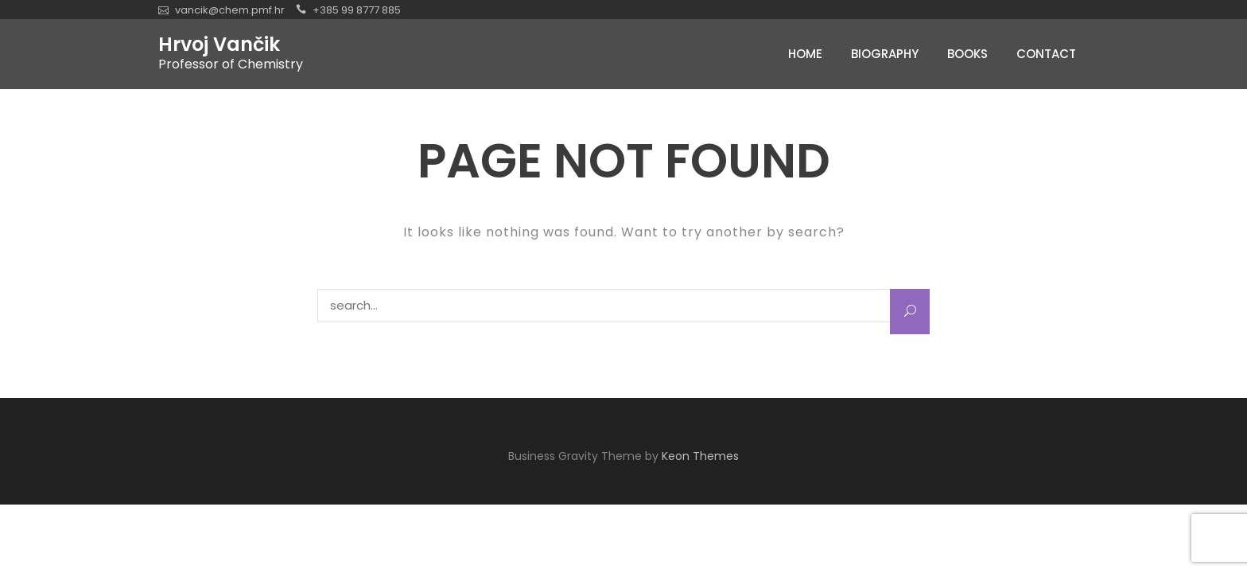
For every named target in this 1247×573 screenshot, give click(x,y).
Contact (1046, 53)
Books (967, 53)
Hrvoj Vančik (219, 44)
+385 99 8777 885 (357, 10)
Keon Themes (700, 456)
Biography (885, 53)
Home (805, 53)
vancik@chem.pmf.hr (230, 10)
